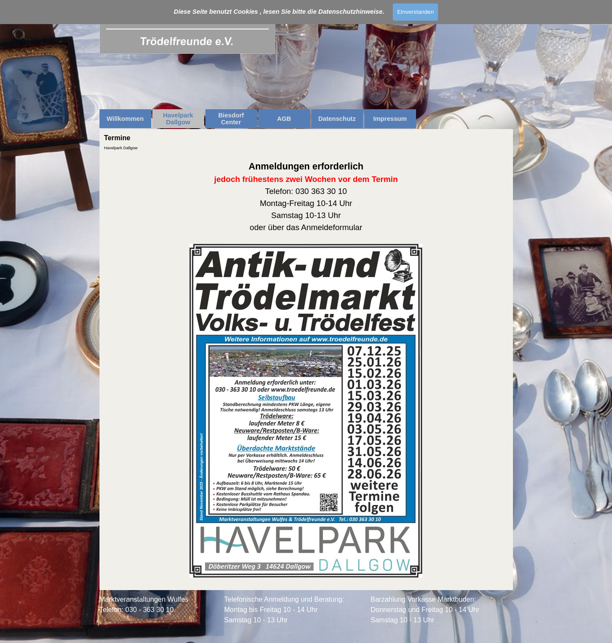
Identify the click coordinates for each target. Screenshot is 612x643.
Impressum (390, 118)
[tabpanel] (306, 369)
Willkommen (124, 118)
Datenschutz (337, 118)
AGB (284, 118)
